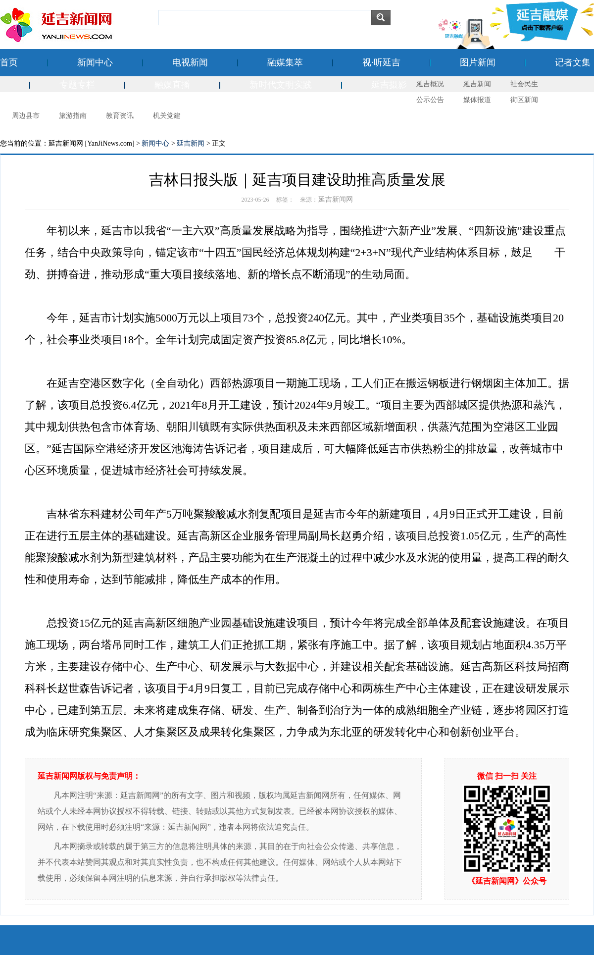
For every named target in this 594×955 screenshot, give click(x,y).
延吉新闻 (477, 84)
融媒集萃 (285, 62)
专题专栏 (77, 85)
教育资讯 (120, 115)
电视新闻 (190, 62)
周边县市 (26, 115)
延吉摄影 (389, 85)
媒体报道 (477, 100)
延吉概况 (430, 84)
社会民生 (524, 84)
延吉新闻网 (335, 199)
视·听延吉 (381, 62)
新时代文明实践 (280, 85)
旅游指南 (73, 115)
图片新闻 (477, 62)
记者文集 (573, 62)
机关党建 (167, 115)
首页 (9, 62)
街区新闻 (524, 100)
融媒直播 (172, 85)
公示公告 (430, 100)
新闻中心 (95, 62)
